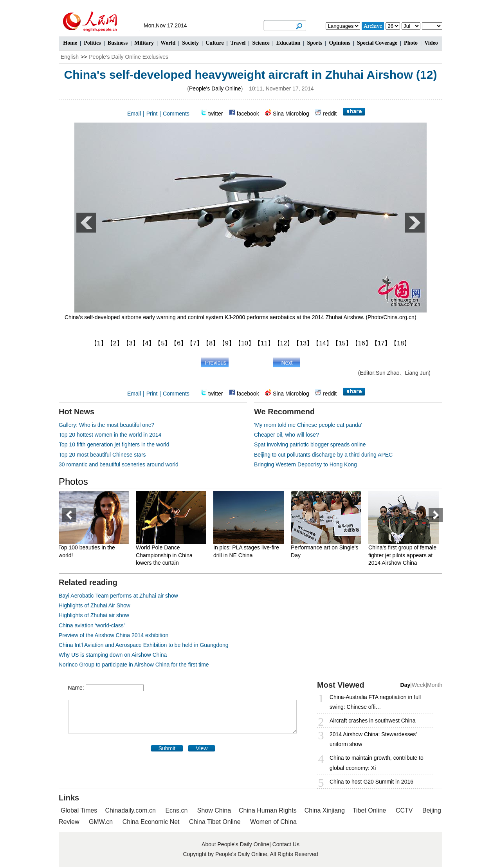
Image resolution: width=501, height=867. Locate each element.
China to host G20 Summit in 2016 (371, 781)
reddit (330, 113)
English (70, 57)
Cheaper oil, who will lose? (286, 435)
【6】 (179, 343)
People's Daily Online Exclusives (128, 57)
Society (190, 43)
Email (134, 113)
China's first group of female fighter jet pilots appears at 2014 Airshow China (406, 555)
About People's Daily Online (235, 844)
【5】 (163, 343)
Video (431, 43)
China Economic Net (151, 821)
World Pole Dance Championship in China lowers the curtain (168, 555)
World (167, 43)
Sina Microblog (291, 113)
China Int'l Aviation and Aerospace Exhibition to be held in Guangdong (144, 645)
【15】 (342, 343)
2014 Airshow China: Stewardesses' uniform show (373, 739)
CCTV (404, 810)
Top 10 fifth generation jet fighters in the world (114, 444)
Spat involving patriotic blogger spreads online (310, 444)
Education (288, 43)
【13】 (303, 343)
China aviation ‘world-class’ (92, 625)
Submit (167, 748)
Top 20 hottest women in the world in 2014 (110, 435)
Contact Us (285, 844)
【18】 (400, 343)
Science (260, 43)
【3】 (131, 343)
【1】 (99, 343)
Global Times (79, 810)
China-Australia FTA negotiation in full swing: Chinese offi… (375, 702)
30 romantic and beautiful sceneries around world (118, 464)
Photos (73, 481)
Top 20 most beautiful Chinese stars (102, 455)
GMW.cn (102, 821)
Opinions (339, 43)
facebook (248, 113)
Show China (214, 810)
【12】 (284, 343)
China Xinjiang (325, 810)
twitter (215, 113)
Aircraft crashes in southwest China (372, 720)
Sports (314, 43)
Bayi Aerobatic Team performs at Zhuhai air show (118, 595)
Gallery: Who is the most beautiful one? (106, 425)
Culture (214, 43)
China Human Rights (268, 810)
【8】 (211, 343)
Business (118, 43)
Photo (411, 43)
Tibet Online (369, 810)
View (201, 748)
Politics (92, 43)
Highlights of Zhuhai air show (94, 615)
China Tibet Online (215, 821)
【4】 (147, 343)
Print (152, 113)
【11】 (264, 343)
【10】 (244, 343)
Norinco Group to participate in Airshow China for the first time (134, 664)
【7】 (195, 343)
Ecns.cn (176, 810)
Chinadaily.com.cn (130, 810)
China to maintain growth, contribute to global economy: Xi (377, 763)
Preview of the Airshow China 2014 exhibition (113, 635)
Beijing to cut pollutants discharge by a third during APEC (323, 455)
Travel (238, 43)
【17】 (381, 343)
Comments (176, 113)
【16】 (361, 343)
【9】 (227, 343)
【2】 (115, 343)
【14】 (322, 343)
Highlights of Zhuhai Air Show (94, 605)
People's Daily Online (215, 88)
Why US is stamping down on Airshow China (113, 655)
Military (144, 43)
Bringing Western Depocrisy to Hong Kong (305, 464)
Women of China (273, 821)
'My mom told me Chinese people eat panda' (308, 425)
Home (70, 43)
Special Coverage (377, 43)
